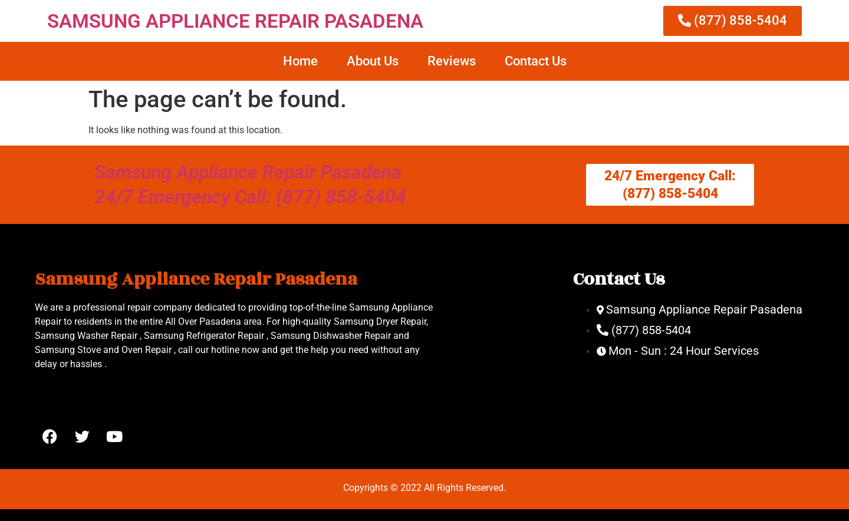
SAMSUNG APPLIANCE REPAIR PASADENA (235, 20)
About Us (373, 61)
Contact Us (536, 61)
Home (300, 61)
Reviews (451, 61)
